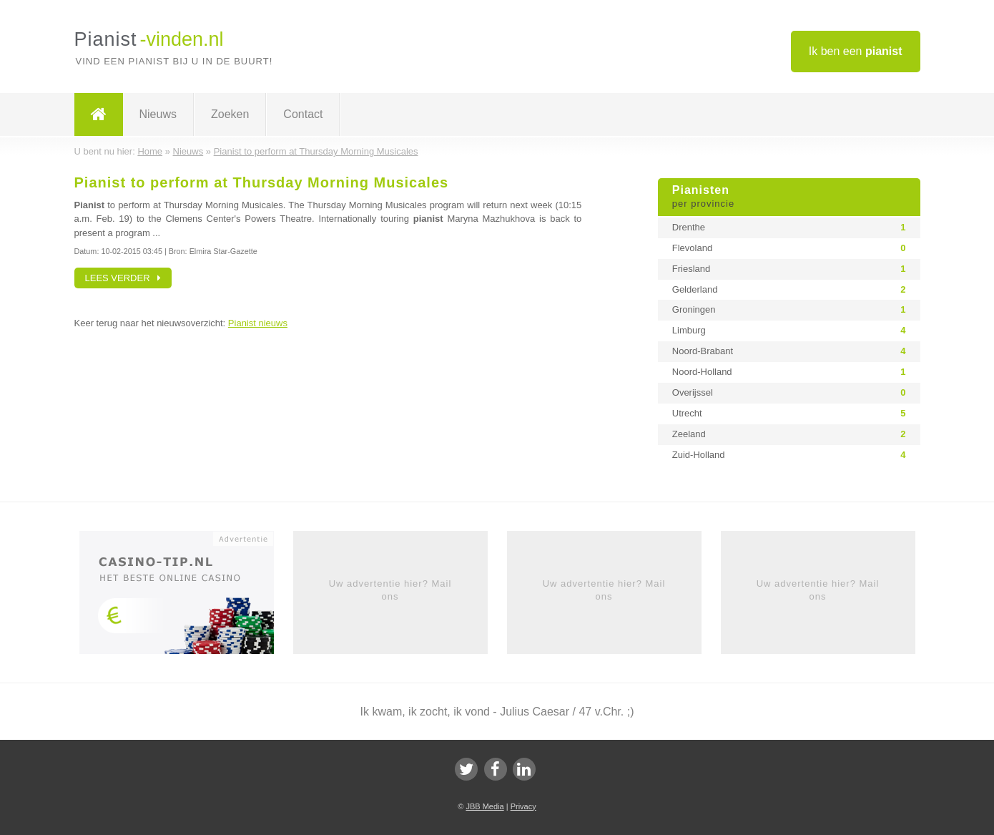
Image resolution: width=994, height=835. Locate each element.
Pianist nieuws (257, 323)
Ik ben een (855, 51)
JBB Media (484, 806)
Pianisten (789, 197)
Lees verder (123, 278)
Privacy (523, 806)
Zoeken (230, 114)
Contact (303, 114)
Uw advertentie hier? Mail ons (390, 590)
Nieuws (158, 114)
